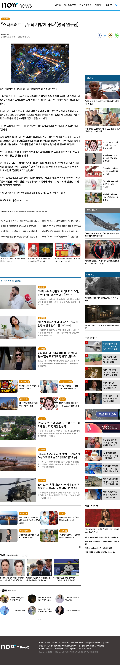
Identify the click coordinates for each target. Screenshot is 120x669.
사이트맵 (106, 643)
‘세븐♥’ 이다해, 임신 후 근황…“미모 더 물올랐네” (17, 599)
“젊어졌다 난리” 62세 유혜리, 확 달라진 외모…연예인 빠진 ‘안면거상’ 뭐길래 (38, 579)
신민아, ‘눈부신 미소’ (73, 610)
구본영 (3, 34)
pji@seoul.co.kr (20, 200)
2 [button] (40, 619)
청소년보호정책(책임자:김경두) (80, 643)
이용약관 (54, 643)
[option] (38, 570)
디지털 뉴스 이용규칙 (96, 643)
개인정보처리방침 (64, 643)
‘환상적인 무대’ (20, 610)
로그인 (41, 643)
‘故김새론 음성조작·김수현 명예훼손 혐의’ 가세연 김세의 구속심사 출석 (65, 579)
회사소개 (47, 643)
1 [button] (38, 619)
